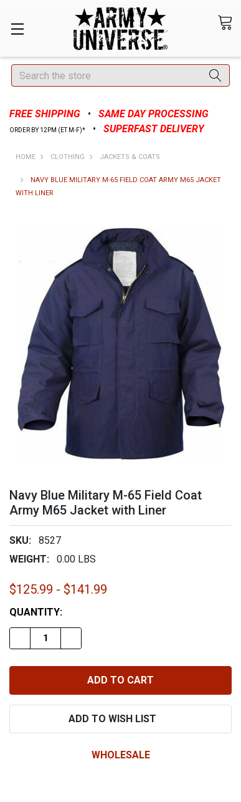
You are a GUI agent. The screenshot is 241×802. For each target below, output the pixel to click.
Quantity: (35, 612)
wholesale (121, 755)
